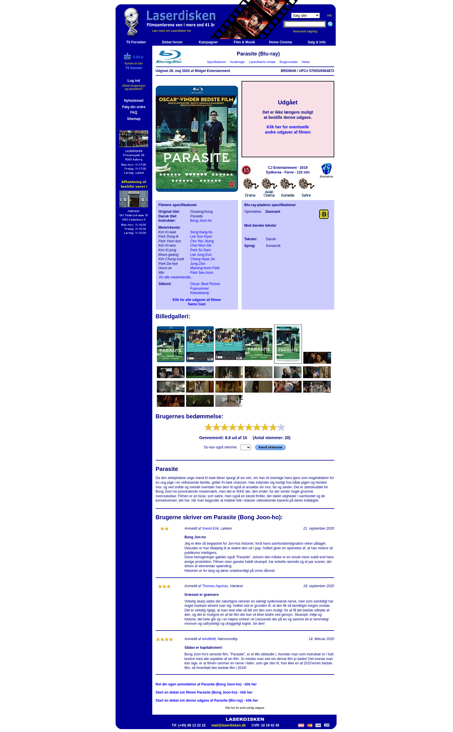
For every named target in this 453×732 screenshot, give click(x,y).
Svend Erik (210, 528)
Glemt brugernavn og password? (133, 87)
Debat (305, 62)
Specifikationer (216, 62)
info (329, 15)
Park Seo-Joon (201, 273)
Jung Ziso (197, 264)
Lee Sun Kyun (201, 236)
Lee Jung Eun (201, 255)
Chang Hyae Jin (202, 259)
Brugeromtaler (288, 62)
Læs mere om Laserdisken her (172, 30)
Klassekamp (199, 293)
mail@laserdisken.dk (228, 725)
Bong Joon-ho (201, 221)
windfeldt (209, 639)
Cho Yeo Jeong (202, 241)
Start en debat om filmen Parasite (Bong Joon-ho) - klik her (204, 692)
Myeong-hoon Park (205, 268)
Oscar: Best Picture (205, 284)
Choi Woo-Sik (200, 245)
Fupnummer (199, 288)
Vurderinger (238, 62)
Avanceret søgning (308, 31)
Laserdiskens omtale (262, 62)
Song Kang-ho (201, 232)
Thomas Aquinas (215, 586)
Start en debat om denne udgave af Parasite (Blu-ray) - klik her (207, 700)
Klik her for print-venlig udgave (244, 707)
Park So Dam (200, 250)
